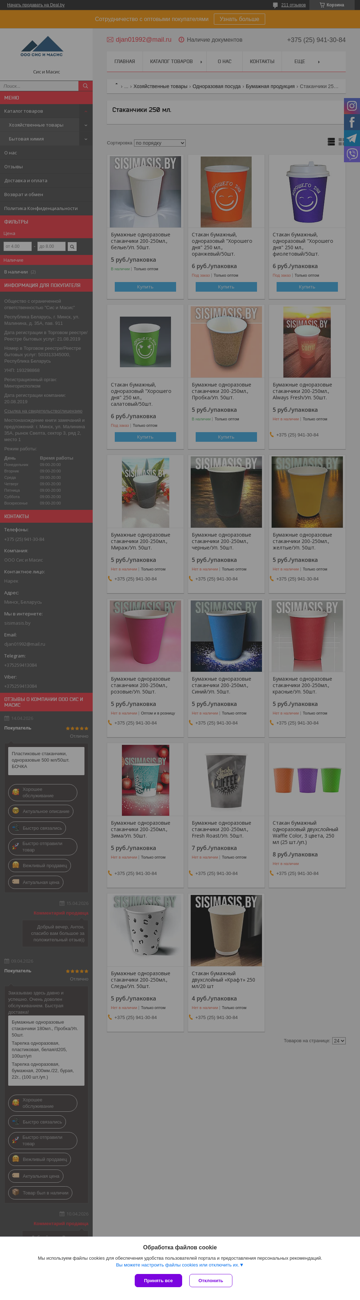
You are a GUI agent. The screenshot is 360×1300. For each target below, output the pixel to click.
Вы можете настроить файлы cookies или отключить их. (177, 1265)
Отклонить (211, 1280)
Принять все (158, 1280)
